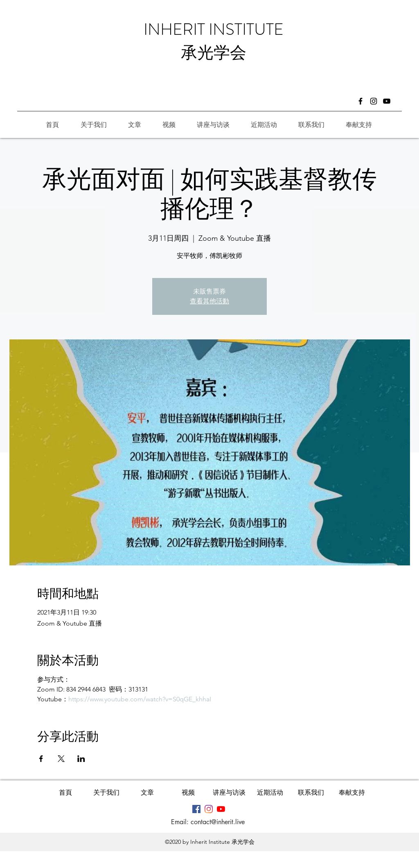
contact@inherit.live (218, 822)
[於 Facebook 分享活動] (41, 758)
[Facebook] (360, 101)
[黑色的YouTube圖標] (386, 101)
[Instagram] (373, 101)
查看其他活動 (209, 301)
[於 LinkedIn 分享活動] (81, 758)
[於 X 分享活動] (61, 758)
